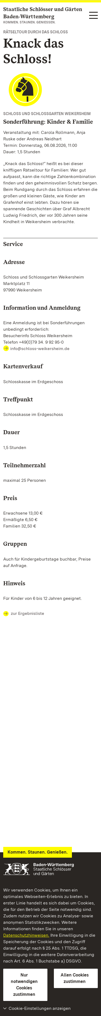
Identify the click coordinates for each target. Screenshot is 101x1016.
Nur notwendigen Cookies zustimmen (24, 984)
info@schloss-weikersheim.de (39, 348)
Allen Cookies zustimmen (75, 978)
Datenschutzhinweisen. (26, 935)
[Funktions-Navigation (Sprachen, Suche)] (93, 15)
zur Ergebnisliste (23, 614)
